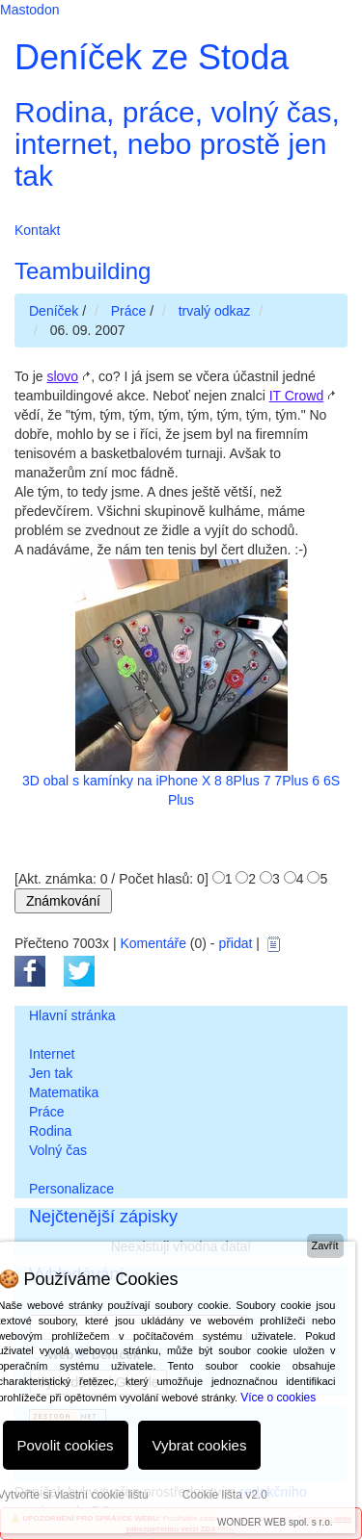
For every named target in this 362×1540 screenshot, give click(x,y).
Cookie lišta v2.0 (224, 1495)
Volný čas (58, 1150)
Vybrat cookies (200, 1445)
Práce (47, 1111)
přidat (235, 943)
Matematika (63, 1092)
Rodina (50, 1131)
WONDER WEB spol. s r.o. (274, 1522)
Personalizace (71, 1188)
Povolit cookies (65, 1445)
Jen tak (50, 1073)
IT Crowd (296, 395)
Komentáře (152, 943)
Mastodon (29, 9)
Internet (51, 1054)
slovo (62, 376)
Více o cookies (278, 1397)
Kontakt (37, 230)
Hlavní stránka (72, 1015)
